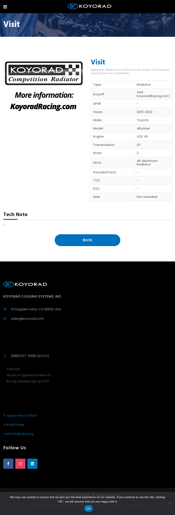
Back (87, 240)
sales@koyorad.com (27, 318)
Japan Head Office (21, 415)
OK (88, 508)
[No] (169, 503)
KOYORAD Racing (19, 434)
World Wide (15, 424)
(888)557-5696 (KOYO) (30, 355)
